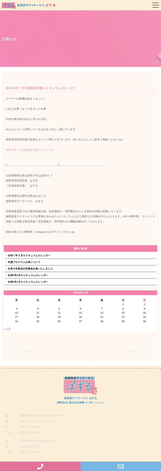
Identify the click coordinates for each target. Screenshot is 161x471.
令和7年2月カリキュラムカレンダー (28, 275)
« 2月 (7, 329)
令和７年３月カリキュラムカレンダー (29, 255)
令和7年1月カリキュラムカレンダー (28, 281)
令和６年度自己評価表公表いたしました (30, 268)
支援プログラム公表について (24, 262)
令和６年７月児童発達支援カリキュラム (30, 152)
